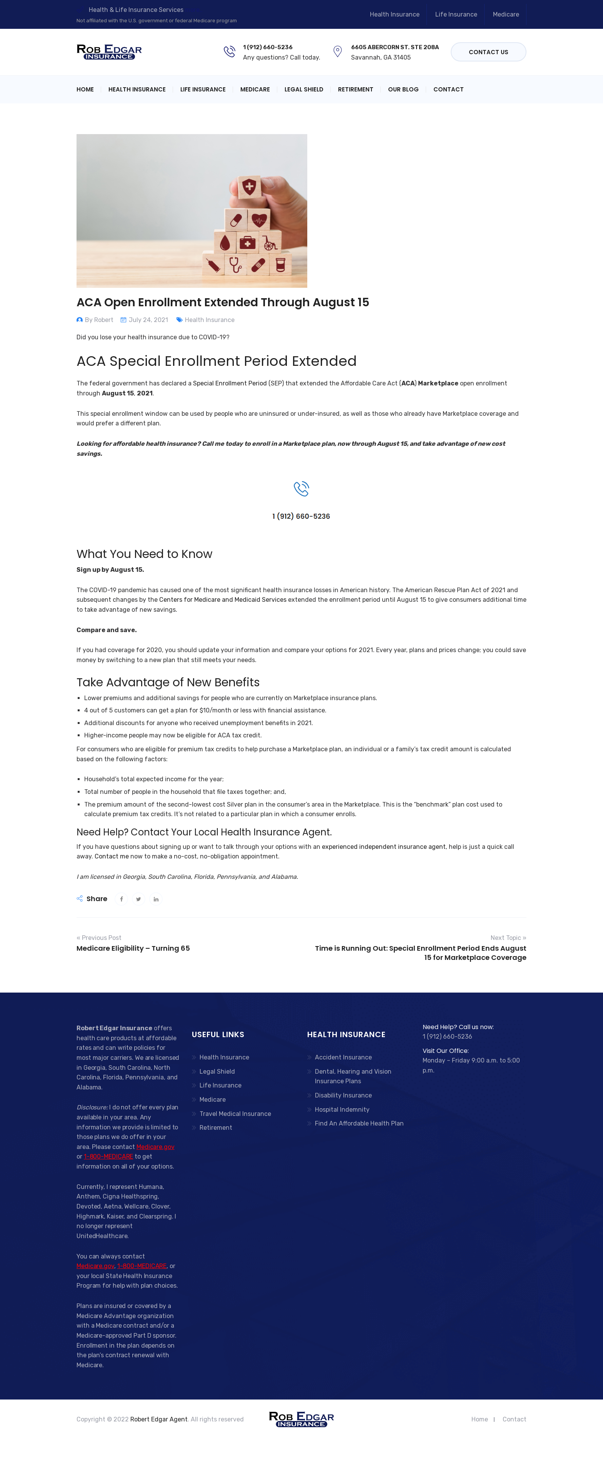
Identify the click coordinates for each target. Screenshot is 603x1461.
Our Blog (403, 89)
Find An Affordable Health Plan (359, 1123)
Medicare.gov (156, 1147)
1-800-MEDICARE (108, 1156)
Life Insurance (456, 14)
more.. (194, 9)
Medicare (506, 14)
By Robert (99, 320)
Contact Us (488, 52)
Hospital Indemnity (342, 1109)
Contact (448, 89)
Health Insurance (395, 14)
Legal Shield (304, 89)
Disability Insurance (343, 1095)
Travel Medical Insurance (235, 1113)
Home (85, 89)
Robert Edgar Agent (159, 1419)
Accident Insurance (343, 1057)
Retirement (355, 89)
